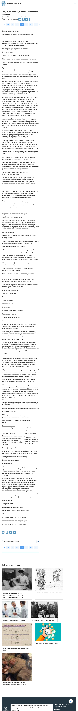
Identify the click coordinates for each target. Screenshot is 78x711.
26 (22, 24)
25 (17, 24)
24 (12, 24)
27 (26, 24)
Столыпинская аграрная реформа (43, 620)
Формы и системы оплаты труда (47, 643)
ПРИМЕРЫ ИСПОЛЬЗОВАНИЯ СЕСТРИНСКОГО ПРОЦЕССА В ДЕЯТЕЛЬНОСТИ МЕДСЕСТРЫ (13, 595)
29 (35, 24)
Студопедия (11, 3)
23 (8, 24)
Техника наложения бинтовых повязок (49, 593)
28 (31, 24)
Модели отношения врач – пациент (14, 620)
